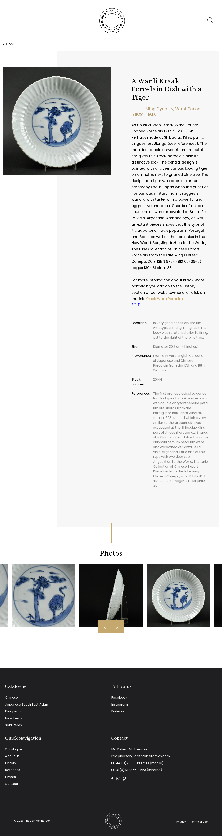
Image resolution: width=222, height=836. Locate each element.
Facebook (119, 697)
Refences (12, 770)
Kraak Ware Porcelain (165, 298)
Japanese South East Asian (26, 704)
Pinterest (118, 711)
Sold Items (13, 725)
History (10, 763)
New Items (13, 718)
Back (8, 44)
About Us (12, 756)
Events (10, 777)
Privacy (181, 822)
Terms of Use (199, 822)
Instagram (119, 704)
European (13, 711)
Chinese (11, 697)
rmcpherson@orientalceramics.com (140, 756)
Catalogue (13, 749)
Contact (11, 783)
